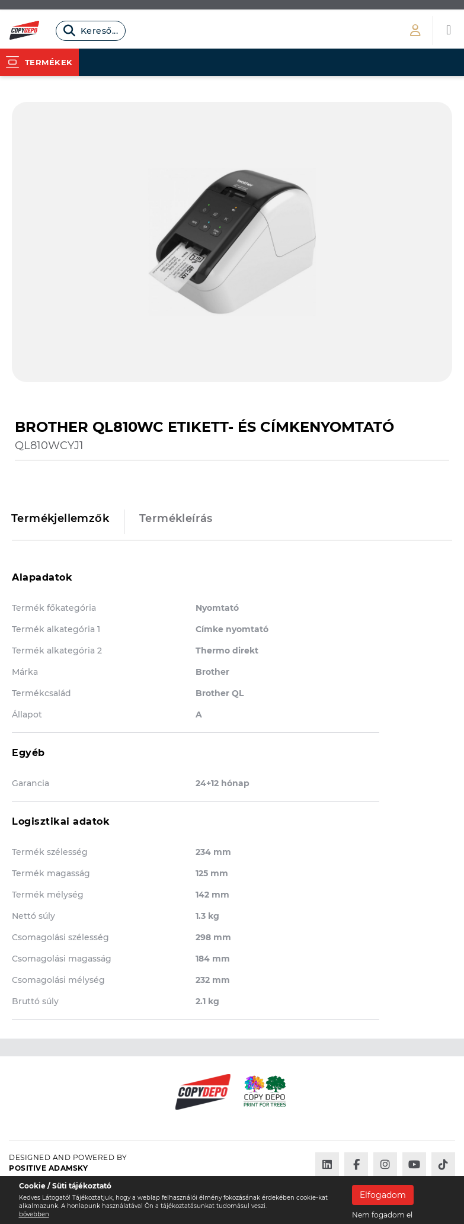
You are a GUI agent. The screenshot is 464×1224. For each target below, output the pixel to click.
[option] (232, 242)
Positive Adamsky (48, 1168)
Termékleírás (176, 518)
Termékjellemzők (60, 518)
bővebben (34, 1214)
